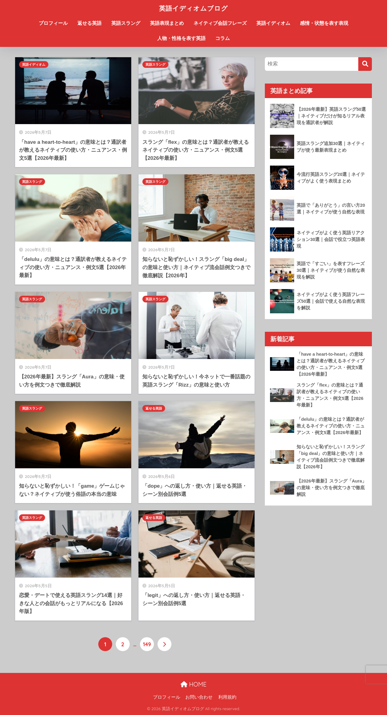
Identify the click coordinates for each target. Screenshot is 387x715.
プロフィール (53, 23)
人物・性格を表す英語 (181, 38)
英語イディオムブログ (193, 8)
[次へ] (164, 644)
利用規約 (227, 697)
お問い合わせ (199, 697)
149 (147, 644)
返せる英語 (89, 23)
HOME (193, 684)
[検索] (365, 64)
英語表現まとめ (167, 23)
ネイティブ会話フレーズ (220, 23)
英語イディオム (273, 23)
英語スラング (125, 23)
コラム (222, 38)
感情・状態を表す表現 (324, 23)
